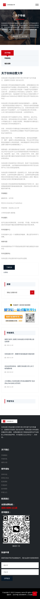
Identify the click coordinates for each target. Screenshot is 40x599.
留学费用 (4, 489)
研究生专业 (5, 478)
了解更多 (9, 267)
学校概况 (4, 455)
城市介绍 (4, 462)
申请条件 (4, 485)
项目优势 (7, 63)
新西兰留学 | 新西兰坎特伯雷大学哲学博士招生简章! (19, 340)
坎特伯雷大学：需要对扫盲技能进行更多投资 (19, 354)
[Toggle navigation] (37, 4)
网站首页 (15, 36)
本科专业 (4, 474)
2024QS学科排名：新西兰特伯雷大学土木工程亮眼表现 (19, 367)
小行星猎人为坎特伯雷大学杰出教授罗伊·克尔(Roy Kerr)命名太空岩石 (20, 382)
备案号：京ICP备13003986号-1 (17, 595)
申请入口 (4, 492)
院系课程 (4, 481)
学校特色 (7, 58)
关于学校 (7, 53)
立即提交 (7, 578)
